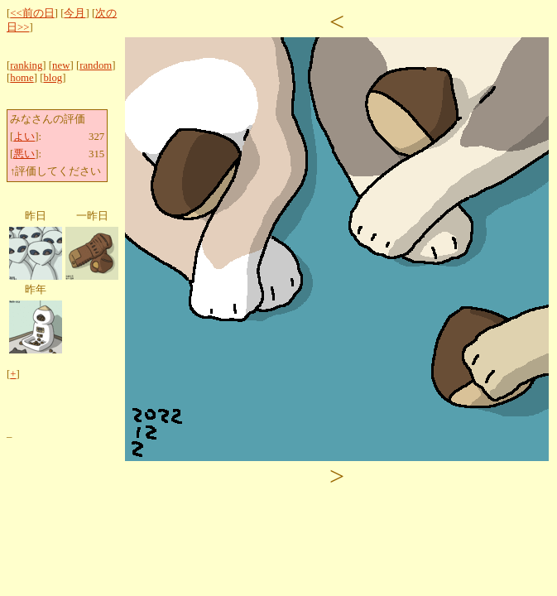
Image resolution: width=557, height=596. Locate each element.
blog (52, 78)
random (95, 65)
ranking (26, 65)
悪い (24, 154)
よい (24, 136)
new (61, 65)
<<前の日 (32, 13)
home (21, 78)
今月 (74, 13)
